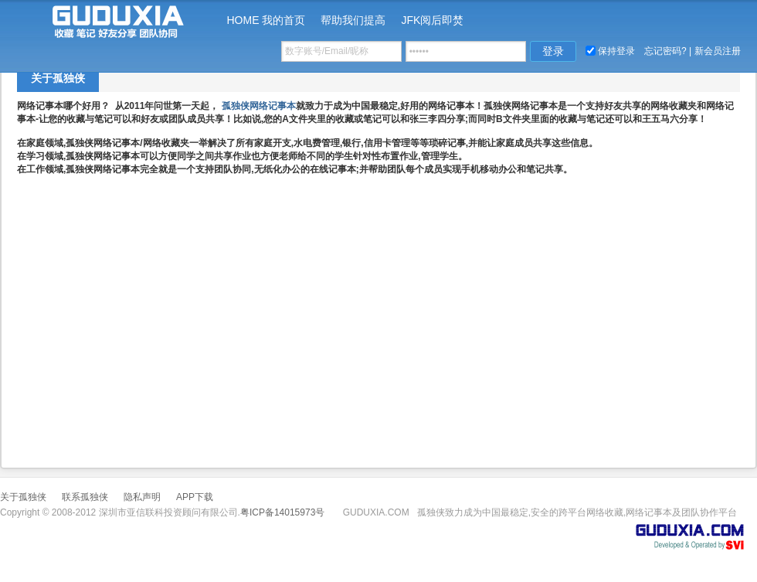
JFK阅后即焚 (432, 20)
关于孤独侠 (58, 78)
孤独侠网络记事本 (259, 105)
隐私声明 (142, 497)
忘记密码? (665, 51)
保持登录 (616, 51)
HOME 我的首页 (266, 20)
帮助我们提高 (353, 20)
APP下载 (194, 497)
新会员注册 (717, 51)
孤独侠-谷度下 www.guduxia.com (104, 19)
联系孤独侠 (85, 497)
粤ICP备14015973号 (282, 512)
